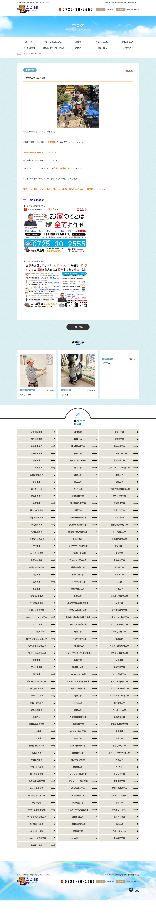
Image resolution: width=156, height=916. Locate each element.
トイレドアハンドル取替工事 (78, 653)
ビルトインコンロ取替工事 (77, 682)
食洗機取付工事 (36, 824)
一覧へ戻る (78, 327)
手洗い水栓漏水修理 (78, 610)
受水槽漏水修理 (36, 603)
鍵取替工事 (119, 567)
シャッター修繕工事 (78, 774)
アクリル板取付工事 (119, 624)
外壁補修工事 (36, 560)
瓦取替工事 (36, 753)
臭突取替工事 (119, 717)
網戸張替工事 (119, 703)
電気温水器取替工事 (119, 724)
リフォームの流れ (102, 42)
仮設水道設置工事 (119, 610)
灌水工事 (78, 468)
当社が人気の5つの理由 (53, 42)
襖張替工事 (119, 439)
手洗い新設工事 (36, 510)
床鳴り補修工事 (119, 632)
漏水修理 (119, 660)
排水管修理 (36, 803)
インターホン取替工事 (36, 653)
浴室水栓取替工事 (78, 746)
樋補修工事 (78, 767)
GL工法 (119, 582)
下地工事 (119, 824)
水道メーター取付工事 (119, 617)
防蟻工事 (36, 460)
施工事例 (78, 42)
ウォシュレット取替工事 (119, 468)
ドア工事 (36, 660)
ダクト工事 (119, 432)
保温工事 (78, 453)
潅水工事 (36, 575)
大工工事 (66, 390)
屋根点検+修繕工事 (36, 781)
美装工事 (36, 482)
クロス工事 (36, 739)
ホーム (19, 54)
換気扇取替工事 (36, 689)
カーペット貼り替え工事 (36, 639)
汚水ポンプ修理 (36, 596)
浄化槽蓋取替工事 (78, 503)
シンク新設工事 (119, 532)
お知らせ (36, 717)
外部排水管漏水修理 (36, 810)
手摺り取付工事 (119, 746)
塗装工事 (119, 739)
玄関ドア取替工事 (78, 689)
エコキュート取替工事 (36, 838)
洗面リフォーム (27, 390)
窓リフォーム (36, 489)
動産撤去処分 (36, 446)
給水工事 (119, 603)
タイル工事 (36, 731)
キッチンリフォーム (119, 796)
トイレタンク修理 (78, 674)
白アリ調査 (119, 518)
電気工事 (119, 475)
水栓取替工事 (119, 460)
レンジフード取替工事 (119, 689)
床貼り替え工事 (36, 703)
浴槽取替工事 (78, 496)
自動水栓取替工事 (119, 539)
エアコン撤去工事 (36, 632)
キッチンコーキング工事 (36, 617)
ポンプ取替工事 (119, 674)
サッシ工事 (78, 489)
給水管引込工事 (78, 788)
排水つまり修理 (36, 831)
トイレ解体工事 (78, 646)
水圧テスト (78, 539)
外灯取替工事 (78, 724)
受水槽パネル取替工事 (36, 682)
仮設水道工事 (78, 575)
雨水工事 (36, 674)
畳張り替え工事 (78, 589)
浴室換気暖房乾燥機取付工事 (78, 617)
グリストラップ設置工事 (77, 810)
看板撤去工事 (119, 560)
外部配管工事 (78, 817)
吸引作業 (78, 432)
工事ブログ (127, 48)
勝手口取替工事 (78, 567)
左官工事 (36, 546)
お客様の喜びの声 (126, 42)
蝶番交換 (78, 439)
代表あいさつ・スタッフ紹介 (53, 48)
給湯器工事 (78, 831)
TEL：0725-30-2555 (33, 200)
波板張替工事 (36, 710)
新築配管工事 (119, 503)
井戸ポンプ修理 (78, 760)
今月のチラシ (29, 42)
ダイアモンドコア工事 (78, 546)
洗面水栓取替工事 (36, 746)
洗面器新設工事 (36, 475)
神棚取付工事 (36, 760)
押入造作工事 (36, 525)
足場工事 (119, 482)
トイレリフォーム (78, 838)
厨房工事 (78, 596)
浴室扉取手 (119, 546)
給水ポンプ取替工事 (119, 596)
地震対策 (119, 639)
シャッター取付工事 (78, 639)
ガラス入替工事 (119, 496)
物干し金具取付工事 (119, 525)
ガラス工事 (119, 575)
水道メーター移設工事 (78, 781)
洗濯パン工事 (119, 510)
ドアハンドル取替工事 (36, 646)
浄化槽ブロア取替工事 (78, 532)
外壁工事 (36, 503)
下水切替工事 (119, 781)
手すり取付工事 (36, 518)
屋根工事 (78, 660)
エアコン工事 (36, 624)
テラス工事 (78, 703)
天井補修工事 (36, 432)
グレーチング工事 (119, 453)
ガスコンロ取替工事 (119, 653)
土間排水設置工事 (78, 824)
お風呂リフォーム (119, 810)
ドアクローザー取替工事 (119, 753)
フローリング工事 (78, 582)
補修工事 (78, 475)
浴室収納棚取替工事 (78, 518)
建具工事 (36, 582)
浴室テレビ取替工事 (78, 525)
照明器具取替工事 (36, 724)
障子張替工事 (36, 439)
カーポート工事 (36, 553)
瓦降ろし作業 (119, 817)
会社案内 (78, 48)
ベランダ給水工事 (78, 731)
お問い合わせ (102, 48)
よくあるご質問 (29, 48)
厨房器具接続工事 (119, 788)
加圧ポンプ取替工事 (78, 624)
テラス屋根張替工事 (78, 717)
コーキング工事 (36, 696)
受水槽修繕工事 (78, 446)
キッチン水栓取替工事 (119, 646)
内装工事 (78, 739)
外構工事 (78, 510)
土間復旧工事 (119, 838)
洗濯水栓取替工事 (36, 539)
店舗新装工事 (36, 453)
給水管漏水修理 (36, 788)
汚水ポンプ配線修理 (78, 560)
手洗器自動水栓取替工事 (119, 489)
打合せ (119, 767)
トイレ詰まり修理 (78, 553)
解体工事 (119, 589)
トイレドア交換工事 (119, 682)
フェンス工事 (119, 774)
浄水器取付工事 (78, 796)
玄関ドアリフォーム (78, 460)
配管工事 (30, 70)
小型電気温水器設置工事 (77, 603)
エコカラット (36, 468)
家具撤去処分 (36, 496)
